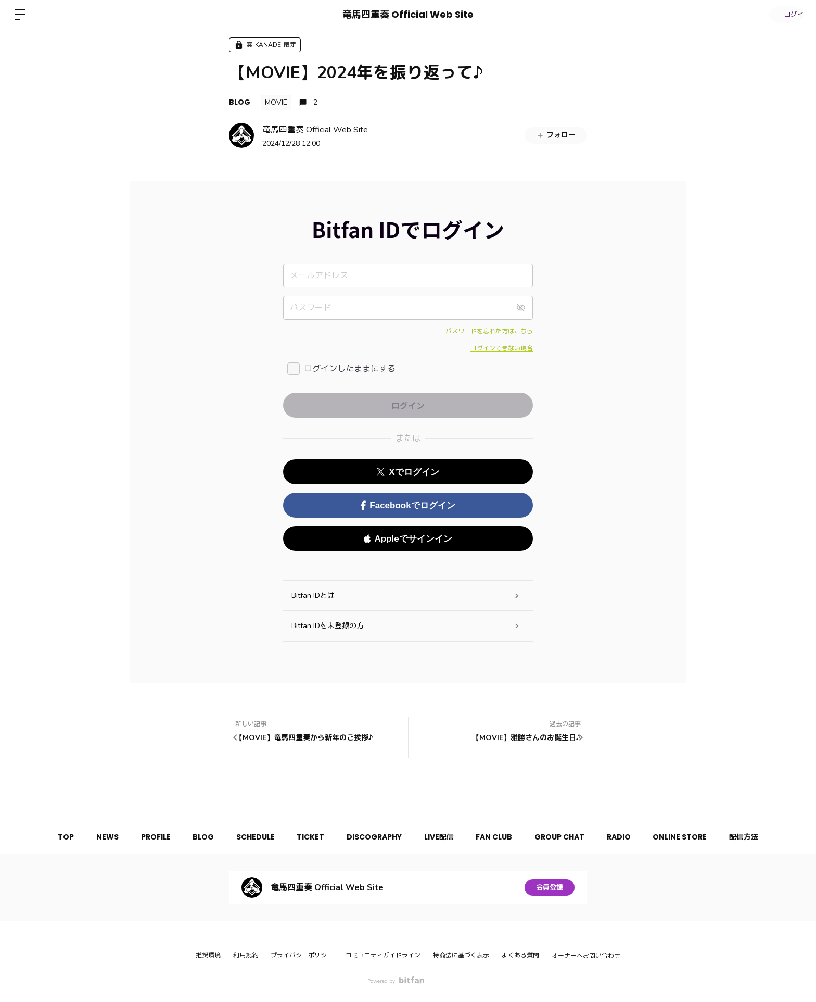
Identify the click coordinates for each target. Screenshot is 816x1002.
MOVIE (276, 102)
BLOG (239, 102)
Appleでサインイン (408, 539)
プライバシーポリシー (302, 955)
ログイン (784, 14)
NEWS (88, 837)
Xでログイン (408, 472)
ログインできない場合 (501, 348)
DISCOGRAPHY (374, 837)
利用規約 (245, 955)
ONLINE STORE (699, 837)
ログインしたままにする (350, 368)
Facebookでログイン (408, 505)
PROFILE (140, 837)
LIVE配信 (442, 837)
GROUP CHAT (571, 837)
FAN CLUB (501, 837)
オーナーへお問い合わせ (586, 956)
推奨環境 (208, 955)
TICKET (307, 837)
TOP (43, 837)
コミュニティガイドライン (383, 955)
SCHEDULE (247, 837)
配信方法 (766, 837)
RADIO (634, 837)
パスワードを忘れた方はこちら (489, 331)
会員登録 (549, 887)
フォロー (556, 135)
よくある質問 (520, 955)
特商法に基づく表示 (461, 955)
